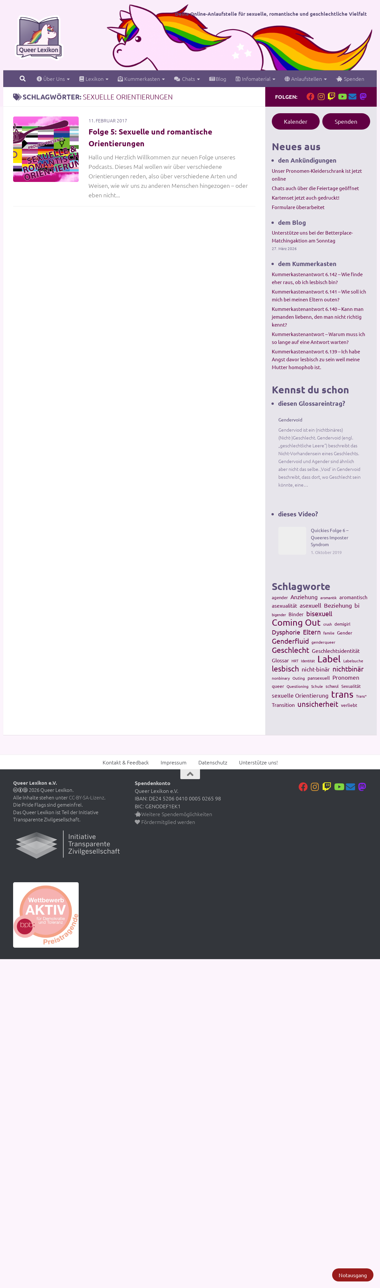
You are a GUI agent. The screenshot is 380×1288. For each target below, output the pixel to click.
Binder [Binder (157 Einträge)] (296, 614)
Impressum (174, 762)
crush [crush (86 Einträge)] (327, 624)
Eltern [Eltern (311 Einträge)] (312, 632)
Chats (184, 78)
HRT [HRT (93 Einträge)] (294, 660)
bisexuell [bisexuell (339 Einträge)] (319, 613)
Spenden (350, 78)
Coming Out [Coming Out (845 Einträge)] (296, 622)
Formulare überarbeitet (298, 207)
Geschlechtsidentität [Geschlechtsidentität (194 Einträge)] (336, 650)
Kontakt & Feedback (126, 762)
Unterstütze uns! (258, 762)
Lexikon (91, 78)
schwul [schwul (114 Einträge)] (332, 686)
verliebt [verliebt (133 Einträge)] (349, 705)
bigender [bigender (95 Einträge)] (279, 614)
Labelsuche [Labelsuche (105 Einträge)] (353, 660)
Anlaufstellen (303, 78)
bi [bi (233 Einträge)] (357, 605)
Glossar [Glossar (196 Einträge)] (280, 660)
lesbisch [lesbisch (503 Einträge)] (285, 668)
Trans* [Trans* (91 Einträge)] (361, 696)
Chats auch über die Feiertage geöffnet (315, 188)
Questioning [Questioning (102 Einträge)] (298, 686)
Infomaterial (252, 78)
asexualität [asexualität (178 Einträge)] (284, 605)
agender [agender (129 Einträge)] (280, 597)
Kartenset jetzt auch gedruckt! (305, 197)
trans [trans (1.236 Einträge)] (342, 694)
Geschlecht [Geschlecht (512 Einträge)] (290, 650)
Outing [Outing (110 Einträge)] (298, 678)
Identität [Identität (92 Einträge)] (308, 660)
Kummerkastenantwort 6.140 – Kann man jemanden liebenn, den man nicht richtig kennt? (318, 317)
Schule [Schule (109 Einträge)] (317, 686)
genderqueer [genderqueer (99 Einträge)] (323, 642)
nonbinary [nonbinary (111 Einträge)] (281, 678)
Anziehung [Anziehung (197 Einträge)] (304, 596)
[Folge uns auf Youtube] (342, 96)
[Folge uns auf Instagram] (321, 96)
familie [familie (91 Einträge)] (328, 632)
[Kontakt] (352, 96)
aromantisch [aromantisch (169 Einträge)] (353, 597)
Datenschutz (212, 762)
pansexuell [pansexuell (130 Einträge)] (319, 678)
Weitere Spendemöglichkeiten (173, 813)
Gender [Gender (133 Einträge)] (344, 632)
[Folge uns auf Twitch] (331, 96)
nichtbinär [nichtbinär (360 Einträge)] (348, 668)
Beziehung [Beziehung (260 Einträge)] (338, 605)
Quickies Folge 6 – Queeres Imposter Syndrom (330, 537)
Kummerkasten (139, 78)
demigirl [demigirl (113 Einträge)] (342, 624)
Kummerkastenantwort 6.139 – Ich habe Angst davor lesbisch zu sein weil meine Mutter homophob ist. (316, 359)
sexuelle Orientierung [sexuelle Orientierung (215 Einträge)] (300, 695)
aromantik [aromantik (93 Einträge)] (328, 597)
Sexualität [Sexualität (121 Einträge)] (351, 686)
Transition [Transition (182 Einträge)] (283, 704)
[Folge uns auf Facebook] (310, 96)
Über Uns (51, 78)
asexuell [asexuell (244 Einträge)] (310, 605)
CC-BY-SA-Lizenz (86, 797)
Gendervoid (290, 419)
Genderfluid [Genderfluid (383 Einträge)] (290, 641)
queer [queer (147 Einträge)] (278, 686)
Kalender (296, 121)
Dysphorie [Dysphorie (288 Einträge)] (286, 632)
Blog (217, 78)
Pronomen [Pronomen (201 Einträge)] (345, 677)
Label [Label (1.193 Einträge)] (329, 659)
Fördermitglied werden (165, 821)
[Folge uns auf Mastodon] (363, 96)
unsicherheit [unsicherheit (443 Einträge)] (317, 704)
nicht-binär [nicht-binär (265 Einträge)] (316, 669)
